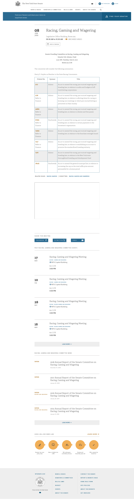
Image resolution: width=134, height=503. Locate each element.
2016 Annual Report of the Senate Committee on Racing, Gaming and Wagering (73, 398)
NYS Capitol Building (59, 266)
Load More (66, 348)
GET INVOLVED (85, 497)
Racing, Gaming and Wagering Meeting (67, 261)
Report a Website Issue (89, 481)
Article (37, 365)
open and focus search (117, 11)
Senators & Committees (43, 11)
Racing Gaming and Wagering (62, 308)
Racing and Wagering (41, 398)
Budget (58, 489)
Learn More (92, 438)
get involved (106, 4)
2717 (36, 89)
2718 (36, 99)
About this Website (88, 493)
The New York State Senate (32, 4)
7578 (36, 157)
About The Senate (102, 11)
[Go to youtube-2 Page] (40, 496)
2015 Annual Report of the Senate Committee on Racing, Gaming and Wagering (73, 413)
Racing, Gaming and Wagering (79, 180)
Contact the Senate (88, 478)
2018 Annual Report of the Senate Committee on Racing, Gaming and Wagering (73, 367)
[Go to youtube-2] (92, 4)
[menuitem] (19, 11)
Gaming (54, 180)
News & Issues (19, 11)
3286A (37, 113)
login (116, 4)
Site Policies (85, 489)
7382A (37, 135)
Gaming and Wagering (60, 264)
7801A (37, 167)
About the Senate (61, 497)
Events (83, 11)
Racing (49, 180)
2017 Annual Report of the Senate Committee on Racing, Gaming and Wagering (73, 382)
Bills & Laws (66, 11)
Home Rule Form (87, 485)
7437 (36, 146)
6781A (37, 124)
